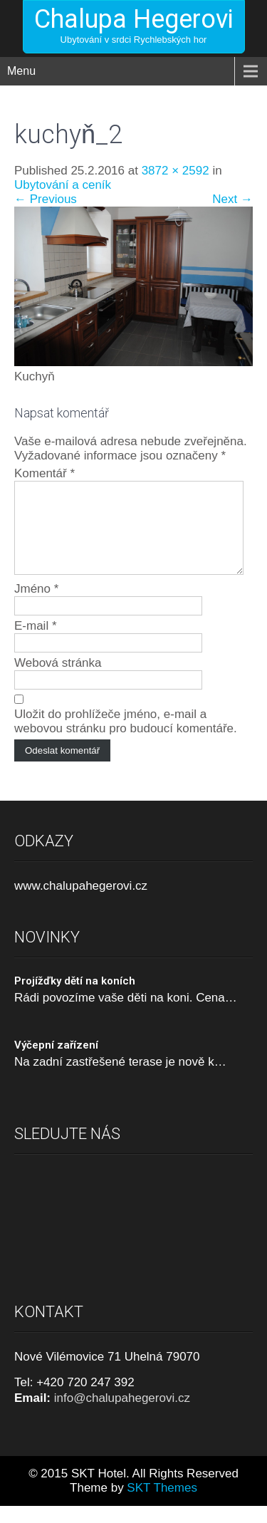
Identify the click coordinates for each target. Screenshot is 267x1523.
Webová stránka (58, 680)
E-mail (35, 643)
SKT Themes (162, 1505)
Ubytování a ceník (62, 185)
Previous (45, 199)
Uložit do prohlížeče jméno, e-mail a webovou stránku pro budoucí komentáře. (125, 738)
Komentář (44, 473)
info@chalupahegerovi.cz (122, 1415)
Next (232, 199)
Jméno (36, 606)
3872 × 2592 (175, 170)
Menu (21, 71)
